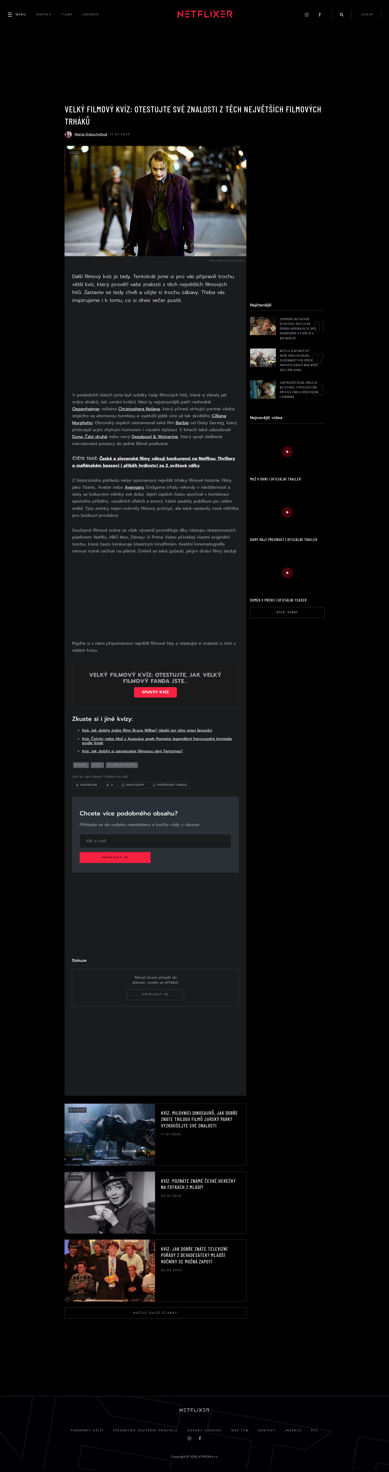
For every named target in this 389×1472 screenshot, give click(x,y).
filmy (81, 765)
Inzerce (294, 1432)
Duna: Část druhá (89, 437)
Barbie (182, 423)
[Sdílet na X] (110, 785)
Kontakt (267, 1432)
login (367, 15)
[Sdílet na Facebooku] (86, 785)
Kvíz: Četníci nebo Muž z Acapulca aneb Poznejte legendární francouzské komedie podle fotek (157, 741)
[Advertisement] (155, 349)
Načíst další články (155, 1314)
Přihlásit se (116, 858)
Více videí (287, 613)
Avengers (134, 487)
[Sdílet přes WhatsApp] (133, 785)
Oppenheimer (86, 409)
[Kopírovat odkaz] (170, 785)
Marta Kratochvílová (90, 135)
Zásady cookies (204, 1432)
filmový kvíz (122, 765)
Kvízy (76, 153)
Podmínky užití (86, 1432)
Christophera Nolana (139, 409)
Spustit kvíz (155, 693)
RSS (315, 1432)
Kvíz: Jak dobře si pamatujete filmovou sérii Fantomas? (132, 751)
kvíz (97, 765)
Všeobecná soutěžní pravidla (144, 1432)
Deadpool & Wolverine (155, 437)
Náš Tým (240, 1432)
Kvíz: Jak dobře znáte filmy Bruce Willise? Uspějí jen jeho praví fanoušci (147, 731)
